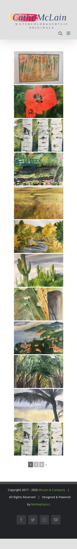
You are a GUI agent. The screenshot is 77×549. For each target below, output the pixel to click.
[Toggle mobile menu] (69, 33)
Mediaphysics (40, 504)
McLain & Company (52, 490)
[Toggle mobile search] (60, 33)
